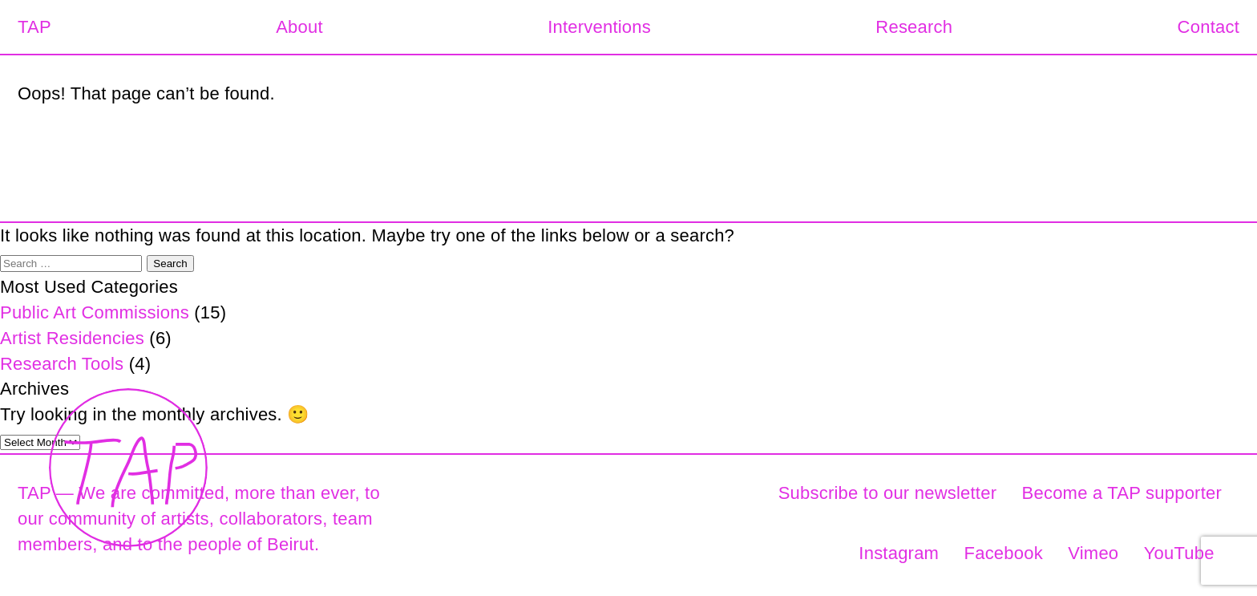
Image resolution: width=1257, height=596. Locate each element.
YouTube (1179, 553)
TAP (34, 27)
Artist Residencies (72, 338)
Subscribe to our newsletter (887, 493)
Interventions (599, 27)
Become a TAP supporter (1122, 493)
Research (913, 27)
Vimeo (1093, 553)
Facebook (1003, 553)
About (299, 27)
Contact (1208, 27)
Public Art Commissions (94, 312)
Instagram (899, 553)
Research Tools (61, 364)
